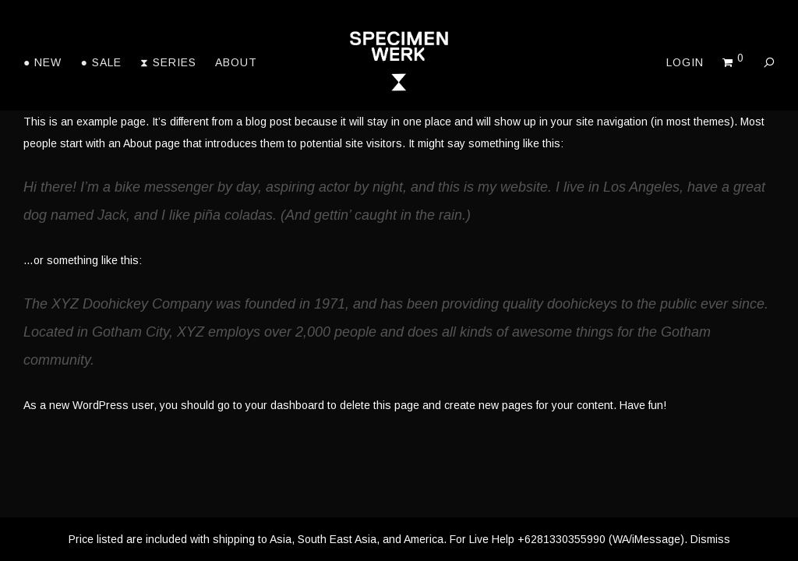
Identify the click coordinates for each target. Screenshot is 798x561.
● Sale (100, 62)
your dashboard (284, 405)
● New (42, 62)
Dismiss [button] (710, 539)
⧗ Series (168, 62)
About (236, 62)
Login (685, 62)
